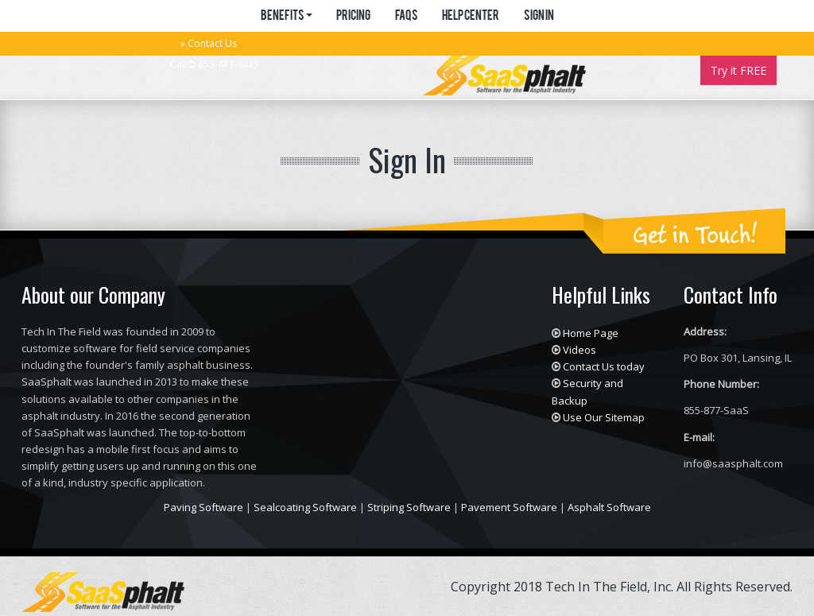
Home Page (590, 333)
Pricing (353, 16)
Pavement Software (509, 507)
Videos (579, 350)
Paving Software (203, 507)
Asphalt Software (609, 507)
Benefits (286, 16)
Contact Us (212, 43)
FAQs (406, 16)
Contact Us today (604, 366)
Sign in (538, 16)
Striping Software (409, 507)
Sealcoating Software (305, 507)
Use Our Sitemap (604, 417)
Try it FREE (738, 70)
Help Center (470, 16)
